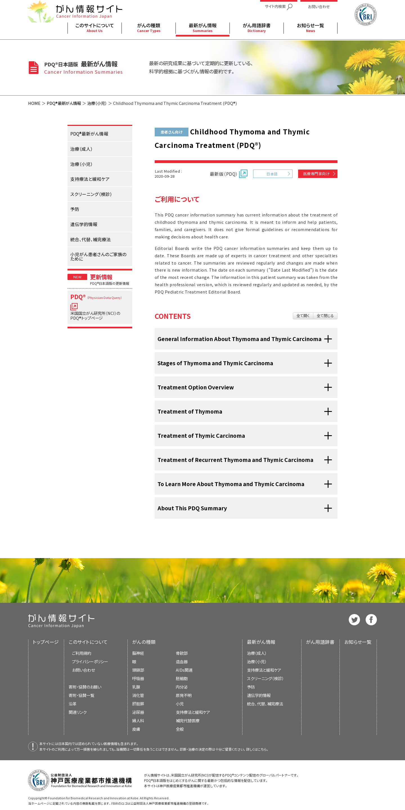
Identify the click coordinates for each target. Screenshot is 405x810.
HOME (34, 103)
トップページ (46, 641)
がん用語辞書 (320, 641)
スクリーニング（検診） (265, 678)
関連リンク (78, 712)
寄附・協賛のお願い (85, 687)
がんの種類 (144, 641)
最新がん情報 (261, 641)
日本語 (272, 174)
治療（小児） (97, 103)
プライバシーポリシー (90, 661)
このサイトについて (88, 641)
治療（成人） (257, 653)
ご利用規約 (81, 653)
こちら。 (263, 749)
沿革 (72, 704)
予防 (251, 687)
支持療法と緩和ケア (264, 670)
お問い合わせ (83, 670)
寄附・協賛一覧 (81, 695)
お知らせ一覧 (358, 641)
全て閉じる (325, 315)
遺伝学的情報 (259, 695)
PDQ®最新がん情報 (64, 103)
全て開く (303, 315)
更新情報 (101, 276)
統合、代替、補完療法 (265, 704)
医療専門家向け (316, 173)
